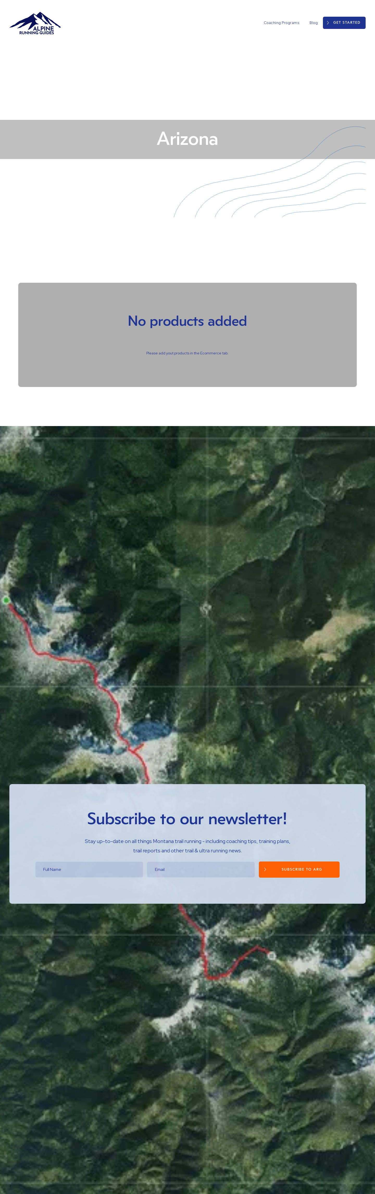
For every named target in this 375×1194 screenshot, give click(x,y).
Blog (314, 22)
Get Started (346, 22)
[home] (35, 23)
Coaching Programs (281, 22)
